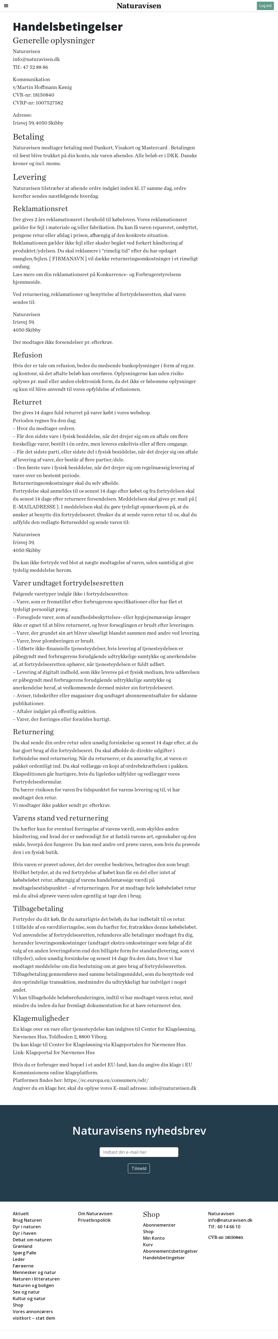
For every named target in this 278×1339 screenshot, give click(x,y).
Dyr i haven (24, 1233)
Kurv (148, 1245)
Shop (18, 1305)
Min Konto (154, 1238)
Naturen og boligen (33, 1285)
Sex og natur (26, 1292)
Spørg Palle (24, 1253)
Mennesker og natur (34, 1272)
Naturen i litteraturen (36, 1279)
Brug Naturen (27, 1220)
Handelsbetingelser (164, 1258)
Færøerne (23, 1266)
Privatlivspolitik (94, 1220)
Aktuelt (21, 1214)
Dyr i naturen (27, 1227)
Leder (19, 1259)
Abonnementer (159, 1225)
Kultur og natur (29, 1298)
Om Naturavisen (95, 1214)
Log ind (265, 6)
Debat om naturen (32, 1240)
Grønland (22, 1246)
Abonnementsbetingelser (170, 1251)
